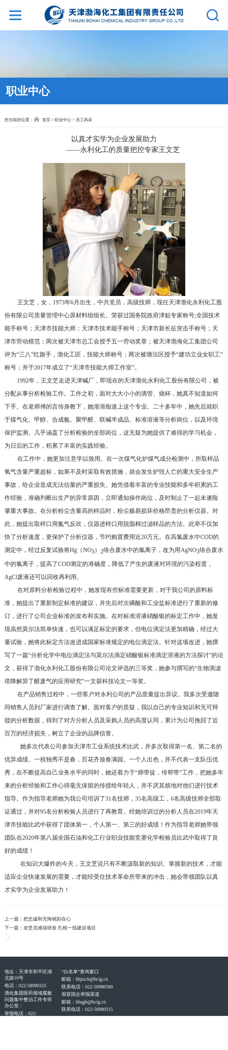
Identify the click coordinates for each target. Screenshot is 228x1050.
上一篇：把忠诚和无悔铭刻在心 (37, 918)
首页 (42, 119)
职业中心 (63, 120)
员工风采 (84, 120)
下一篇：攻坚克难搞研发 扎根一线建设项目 (50, 927)
